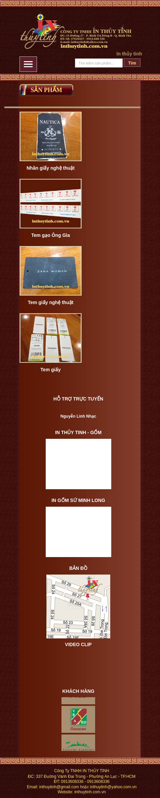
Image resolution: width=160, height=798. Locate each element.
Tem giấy (50, 369)
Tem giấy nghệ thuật (51, 302)
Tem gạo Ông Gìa (50, 235)
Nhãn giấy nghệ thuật (51, 168)
